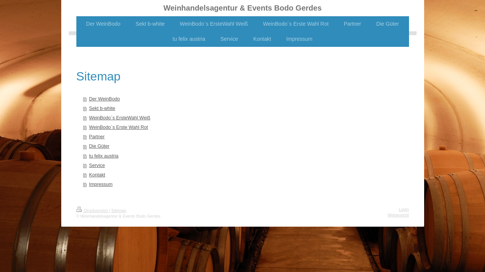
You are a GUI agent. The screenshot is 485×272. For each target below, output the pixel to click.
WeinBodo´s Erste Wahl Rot (118, 127)
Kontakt (97, 175)
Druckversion (92, 210)
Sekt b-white (102, 108)
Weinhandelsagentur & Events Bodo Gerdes (242, 8)
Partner (97, 136)
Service (97, 165)
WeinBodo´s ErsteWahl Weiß (119, 118)
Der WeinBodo (104, 99)
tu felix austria (104, 156)
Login (404, 209)
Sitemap (118, 210)
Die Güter (99, 146)
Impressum (101, 184)
